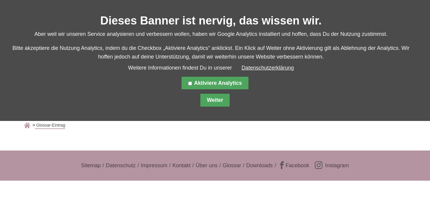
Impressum (154, 165)
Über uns (206, 165)
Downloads (259, 165)
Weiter (215, 100)
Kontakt (181, 165)
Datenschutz (121, 165)
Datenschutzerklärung (268, 68)
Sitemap (91, 165)
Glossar (232, 165)
